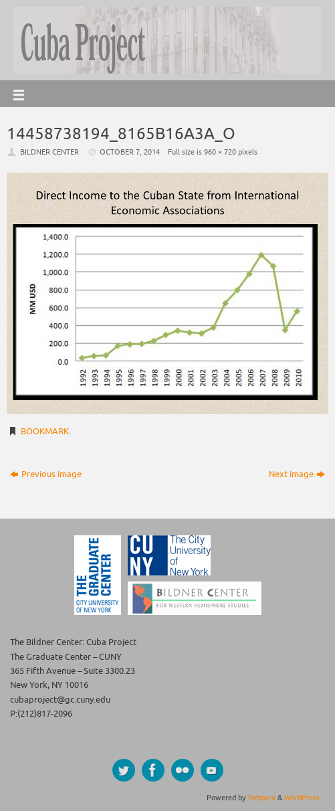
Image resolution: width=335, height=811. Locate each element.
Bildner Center (49, 152)
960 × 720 (220, 152)
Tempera (261, 797)
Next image (297, 474)
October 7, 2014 (130, 152)
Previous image (46, 474)
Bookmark (45, 431)
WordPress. (303, 797)
